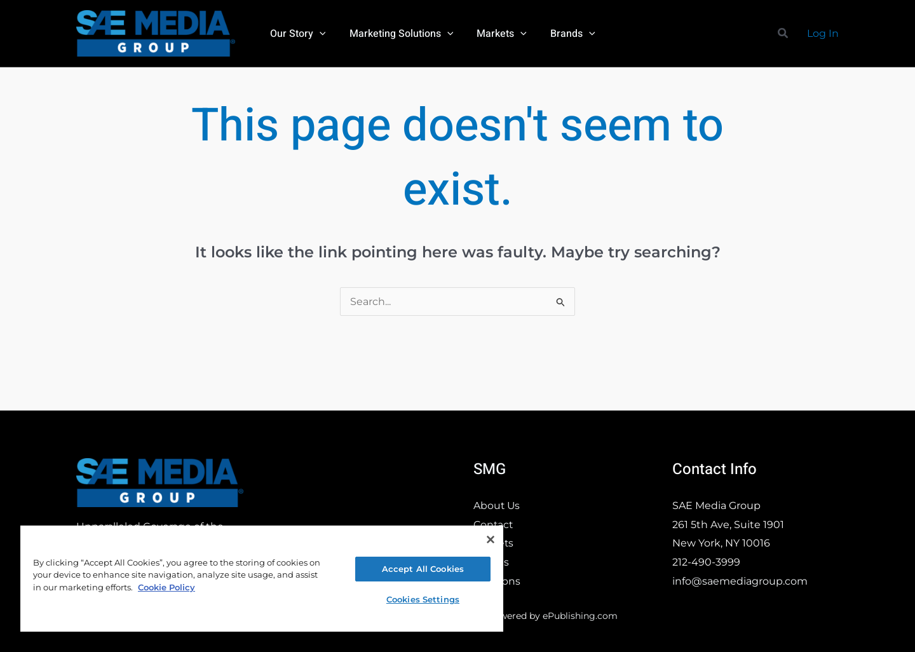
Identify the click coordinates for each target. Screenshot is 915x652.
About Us (497, 505)
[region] (261, 578)
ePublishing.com (580, 615)
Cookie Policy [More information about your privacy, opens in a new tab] (166, 587)
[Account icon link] (823, 33)
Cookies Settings (422, 599)
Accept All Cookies (423, 569)
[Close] (490, 539)
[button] (317, 33)
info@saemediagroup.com (740, 581)
